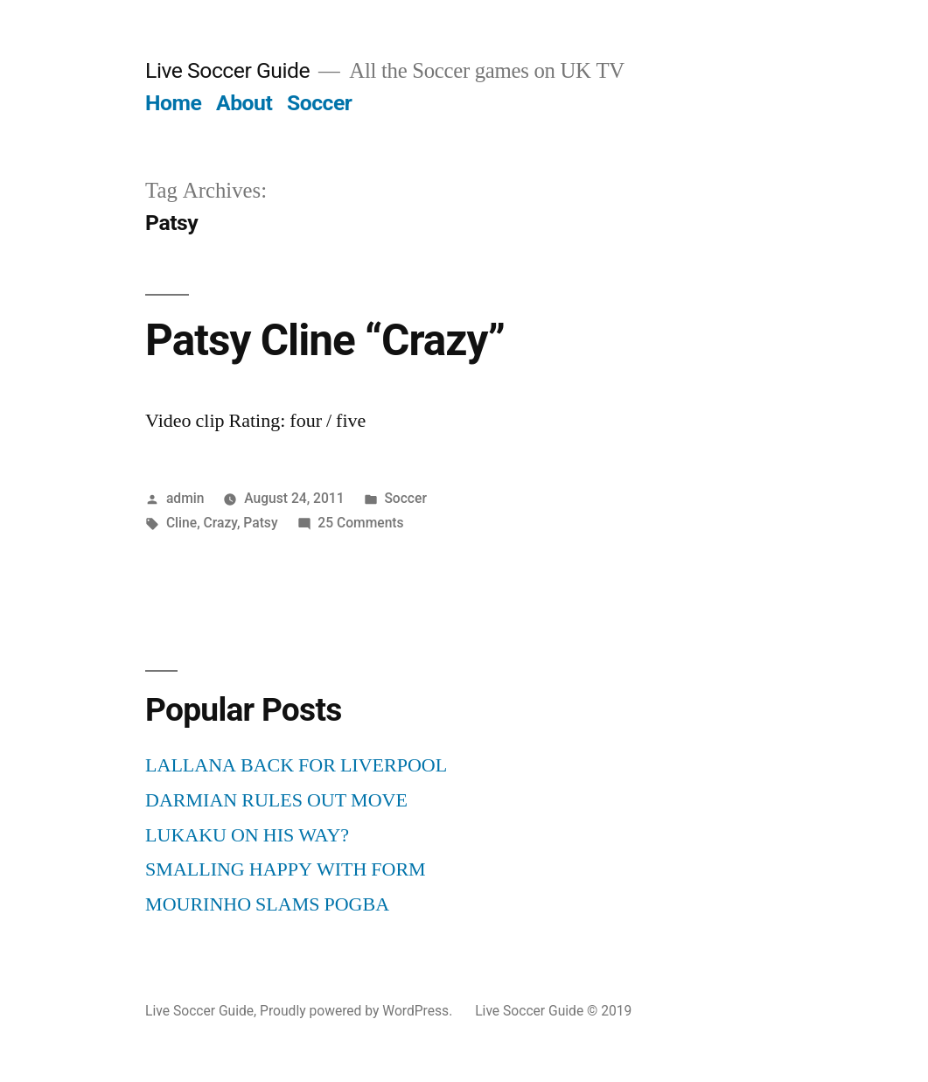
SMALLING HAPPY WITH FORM (285, 869)
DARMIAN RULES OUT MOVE (276, 800)
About (244, 102)
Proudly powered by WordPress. (358, 1010)
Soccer (319, 102)
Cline (181, 522)
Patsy (260, 522)
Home (173, 102)
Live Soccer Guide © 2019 (553, 1010)
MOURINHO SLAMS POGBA (267, 904)
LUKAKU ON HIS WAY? (247, 835)
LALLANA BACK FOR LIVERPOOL (296, 765)
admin (185, 498)
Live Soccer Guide (227, 70)
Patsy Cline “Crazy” (325, 340)
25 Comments (360, 522)
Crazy (220, 522)
